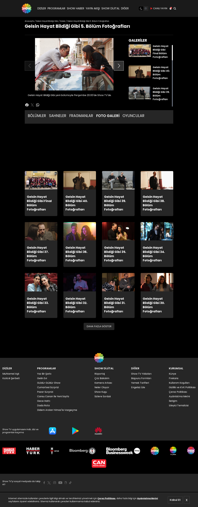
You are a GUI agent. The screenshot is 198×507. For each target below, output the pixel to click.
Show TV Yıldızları (141, 373)
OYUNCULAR (133, 115)
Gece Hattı (43, 401)
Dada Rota (43, 405)
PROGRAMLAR (56, 8)
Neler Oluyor (101, 387)
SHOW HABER (75, 8)
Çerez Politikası (106, 498)
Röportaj (99, 373)
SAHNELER (57, 115)
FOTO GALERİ (108, 115)
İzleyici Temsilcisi (178, 405)
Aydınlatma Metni (147, 498)
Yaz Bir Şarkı (44, 373)
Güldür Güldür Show (48, 383)
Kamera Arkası (103, 383)
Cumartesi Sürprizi (48, 387)
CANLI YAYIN (158, 8)
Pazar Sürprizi (45, 392)
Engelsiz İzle (138, 387)
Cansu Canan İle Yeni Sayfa (53, 396)
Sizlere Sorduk (102, 396)
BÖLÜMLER (37, 115)
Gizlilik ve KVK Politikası (182, 387)
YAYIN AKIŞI (93, 8)
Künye (172, 373)
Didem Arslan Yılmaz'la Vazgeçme (57, 410)
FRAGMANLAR (81, 115)
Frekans (173, 378)
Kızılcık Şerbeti (11, 378)
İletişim (173, 401)
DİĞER (125, 8)
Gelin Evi (42, 378)
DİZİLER (41, 8)
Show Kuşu (100, 392)
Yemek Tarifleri (140, 383)
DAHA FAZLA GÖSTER (99, 326)
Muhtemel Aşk (10, 373)
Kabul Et (175, 500)
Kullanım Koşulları (179, 383)
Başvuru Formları (141, 378)
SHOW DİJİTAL (110, 8)
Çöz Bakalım (101, 378)
